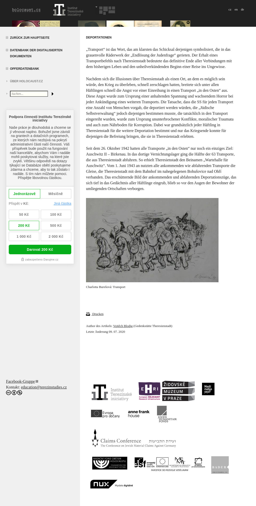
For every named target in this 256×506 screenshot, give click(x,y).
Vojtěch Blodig (122, 326)
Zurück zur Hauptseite (30, 38)
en (236, 9)
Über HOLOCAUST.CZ (26, 81)
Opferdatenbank (24, 68)
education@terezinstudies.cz (44, 387)
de (242, 9)
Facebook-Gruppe (20, 381)
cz (230, 9)
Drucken (95, 314)
